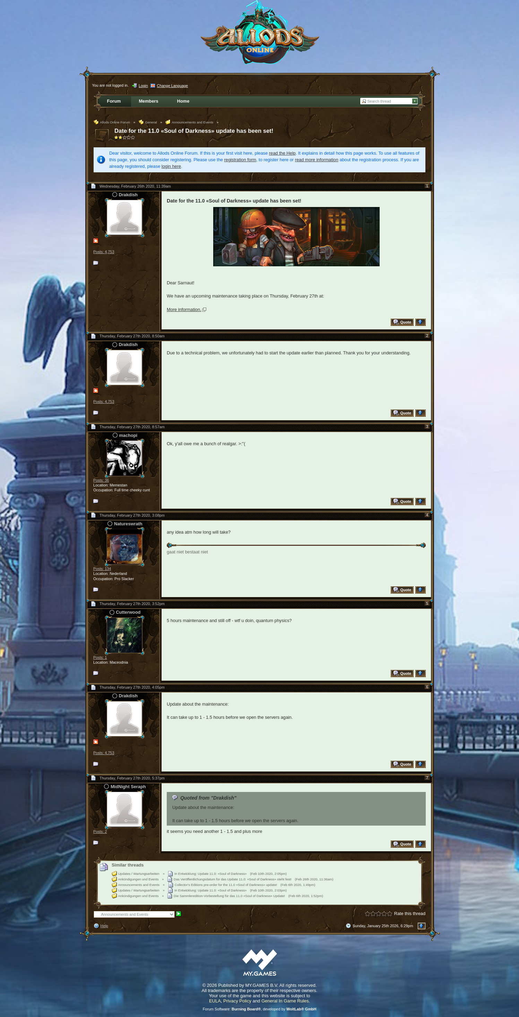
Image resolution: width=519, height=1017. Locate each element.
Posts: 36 (101, 480)
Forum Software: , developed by (260, 1009)
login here (171, 166)
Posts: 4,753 (103, 252)
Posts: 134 (102, 569)
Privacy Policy (237, 1000)
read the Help (282, 153)
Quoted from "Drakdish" (208, 798)
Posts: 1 (100, 657)
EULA (215, 1000)
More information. (184, 309)
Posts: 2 (100, 831)
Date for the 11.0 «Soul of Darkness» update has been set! (193, 131)
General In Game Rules (285, 1000)
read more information (316, 159)
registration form (240, 159)
